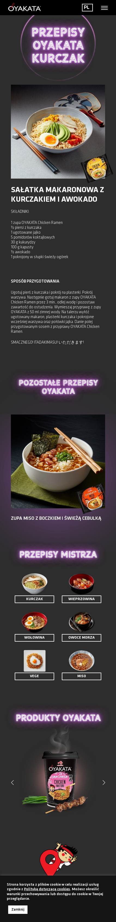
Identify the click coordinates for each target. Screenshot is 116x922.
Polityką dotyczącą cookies (47, 889)
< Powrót (21, 76)
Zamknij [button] (17, 909)
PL (87, 7)
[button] (104, 782)
